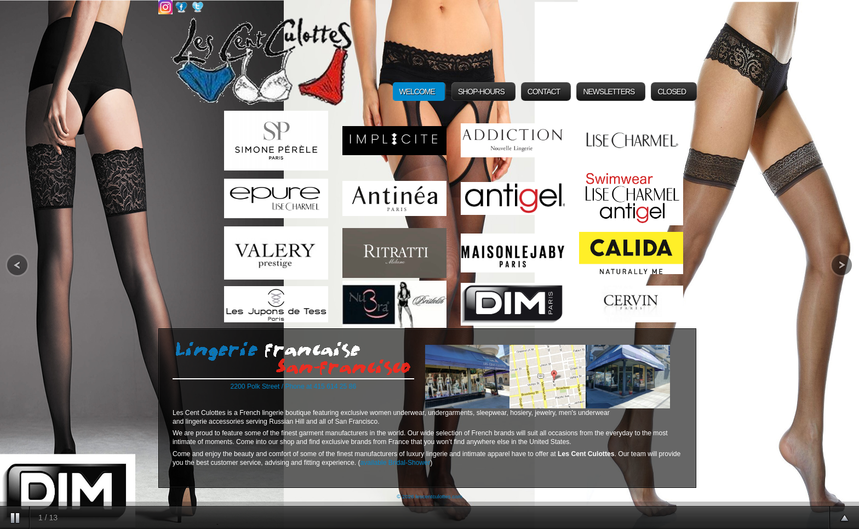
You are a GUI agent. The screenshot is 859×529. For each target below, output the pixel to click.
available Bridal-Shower (395, 463)
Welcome (417, 91)
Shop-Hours (481, 91)
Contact (544, 91)
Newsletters (608, 91)
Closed (671, 91)
